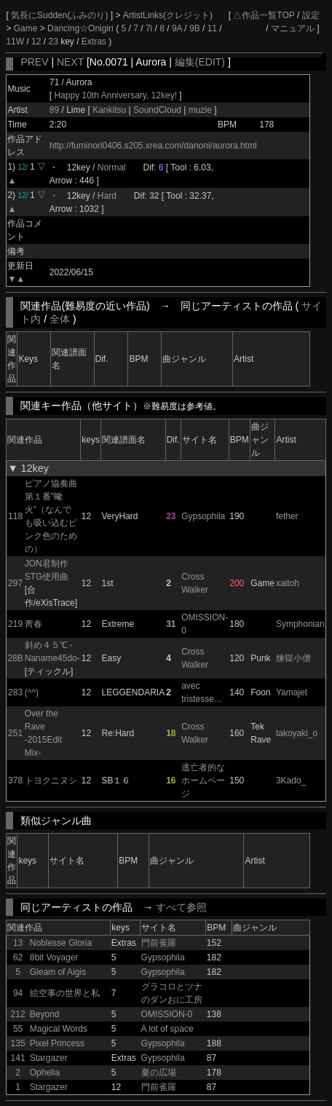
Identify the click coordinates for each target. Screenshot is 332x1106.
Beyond (45, 1014)
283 (15, 692)
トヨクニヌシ (51, 780)
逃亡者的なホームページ (203, 780)
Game (27, 28)
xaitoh (287, 583)
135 (18, 1043)
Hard (107, 196)
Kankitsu (110, 110)
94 (18, 993)
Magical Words (58, 1029)
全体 (60, 319)
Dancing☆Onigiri (81, 28)
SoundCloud (157, 110)
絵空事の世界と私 (65, 993)
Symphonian (300, 624)
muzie (200, 110)
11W (15, 41)
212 (18, 1014)
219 (15, 624)
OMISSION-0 (167, 1014)
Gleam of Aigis (58, 972)
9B (194, 28)
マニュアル (293, 28)
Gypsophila (203, 516)
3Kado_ (291, 780)
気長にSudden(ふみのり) (61, 15)
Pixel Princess (57, 1043)
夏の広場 (158, 1072)
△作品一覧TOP (263, 15)
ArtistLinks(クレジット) (168, 15)
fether (287, 516)
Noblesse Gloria (61, 943)
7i (149, 28)
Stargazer (49, 1058)
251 (15, 733)
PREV (34, 62)
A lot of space (167, 1029)
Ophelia (45, 1072)
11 (212, 28)
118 (15, 516)
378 (15, 780)
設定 (311, 15)
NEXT (70, 62)
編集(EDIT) (200, 62)
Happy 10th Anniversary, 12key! (115, 95)
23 (53, 41)
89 (54, 110)
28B (15, 658)
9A (177, 28)
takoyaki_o (296, 733)
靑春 (33, 624)
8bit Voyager (54, 957)
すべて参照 (181, 907)
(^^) (32, 692)
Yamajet (291, 692)
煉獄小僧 (293, 658)
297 (15, 583)
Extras (94, 41)
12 (36, 41)
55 (18, 1029)
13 (18, 943)
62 (18, 957)
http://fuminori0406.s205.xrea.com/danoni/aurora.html (153, 146)
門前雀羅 (158, 943)
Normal (112, 167)
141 (18, 1058)
